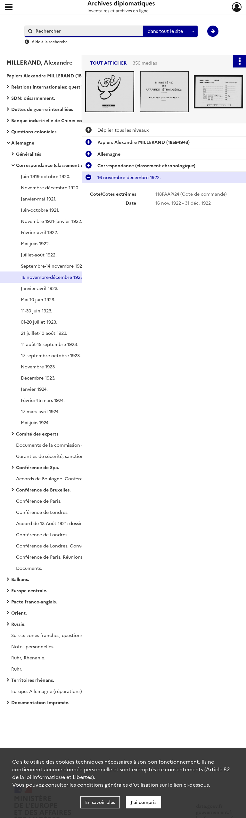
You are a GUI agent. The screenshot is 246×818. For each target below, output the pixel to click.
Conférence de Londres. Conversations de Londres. (72, 545)
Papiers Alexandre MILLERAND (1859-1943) (52, 75)
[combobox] (170, 31)
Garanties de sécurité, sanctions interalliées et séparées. (77, 456)
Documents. (29, 568)
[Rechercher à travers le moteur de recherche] (87, 31)
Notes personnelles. (32, 646)
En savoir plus (100, 802)
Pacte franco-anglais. (34, 601)
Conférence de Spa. (37, 467)
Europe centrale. (29, 590)
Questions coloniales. (34, 131)
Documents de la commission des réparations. (66, 445)
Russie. (18, 624)
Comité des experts (37, 433)
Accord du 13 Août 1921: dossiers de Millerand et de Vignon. (80, 523)
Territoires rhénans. (32, 680)
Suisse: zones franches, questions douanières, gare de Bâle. (74, 635)
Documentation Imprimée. (40, 702)
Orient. (19, 613)
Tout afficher (108, 62)
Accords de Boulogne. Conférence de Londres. (66, 478)
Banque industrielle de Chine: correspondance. (62, 120)
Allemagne (22, 142)
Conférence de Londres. (42, 512)
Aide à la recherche (50, 41)
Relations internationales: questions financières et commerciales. (75, 86)
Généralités (28, 154)
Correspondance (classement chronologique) (65, 165)
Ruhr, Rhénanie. (28, 657)
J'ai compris (143, 802)
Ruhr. (16, 668)
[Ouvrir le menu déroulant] (8, 8)
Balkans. (20, 579)
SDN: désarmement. (33, 98)
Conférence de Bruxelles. (43, 489)
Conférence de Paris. (39, 501)
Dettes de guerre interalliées (42, 109)
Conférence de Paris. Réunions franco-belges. (65, 557)
